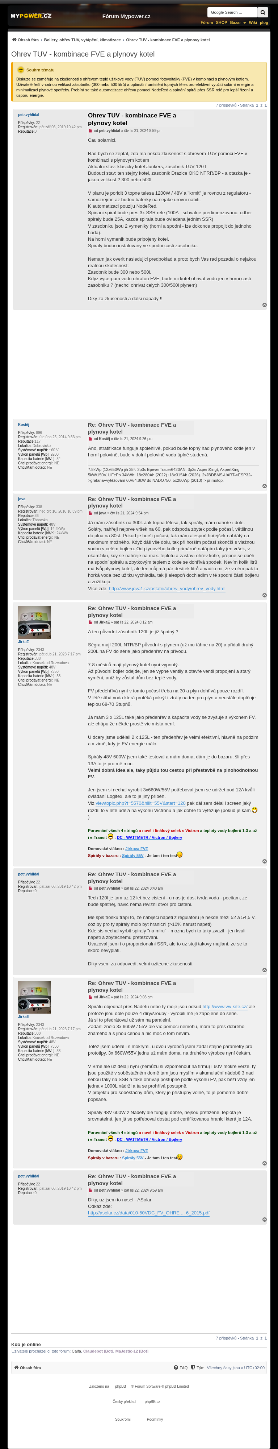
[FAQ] (180, 1367)
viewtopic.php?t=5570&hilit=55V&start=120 (140, 803)
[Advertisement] (139, 364)
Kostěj (23, 425)
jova (21, 499)
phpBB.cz (152, 1402)
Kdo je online (26, 1344)
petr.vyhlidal (28, 115)
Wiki (253, 22)
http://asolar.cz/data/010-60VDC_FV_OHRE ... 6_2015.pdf (149, 1213)
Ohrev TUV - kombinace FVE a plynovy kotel (83, 54)
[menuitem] (110, 39)
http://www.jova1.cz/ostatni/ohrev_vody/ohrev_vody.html (167, 588)
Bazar (235, 22)
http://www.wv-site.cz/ (225, 1006)
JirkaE (23, 642)
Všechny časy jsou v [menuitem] (236, 1368)
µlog (264, 22)
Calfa (76, 1351)
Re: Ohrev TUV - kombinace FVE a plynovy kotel (132, 428)
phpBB (120, 1386)
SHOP (221, 22)
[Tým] (197, 1367)
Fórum (207, 22)
